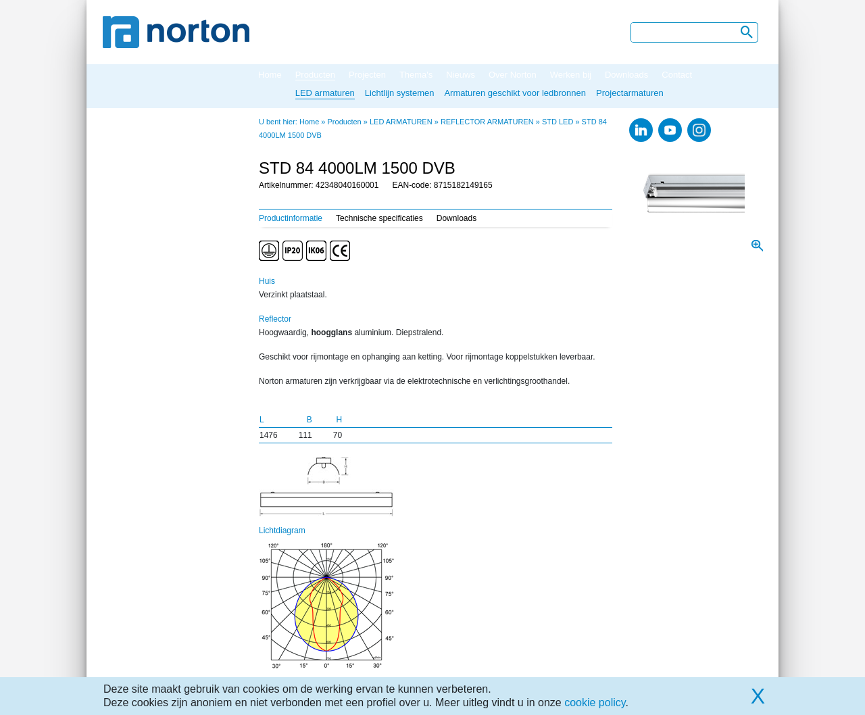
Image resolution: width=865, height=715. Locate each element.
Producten (315, 75)
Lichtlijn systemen (400, 93)
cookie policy (594, 702)
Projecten (367, 75)
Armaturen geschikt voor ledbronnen (515, 93)
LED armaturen (325, 93)
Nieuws (460, 75)
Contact (677, 75)
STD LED (557, 122)
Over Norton (513, 75)
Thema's (415, 75)
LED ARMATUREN (401, 122)
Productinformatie (290, 218)
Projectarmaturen (630, 93)
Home (270, 75)
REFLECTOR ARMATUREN (487, 122)
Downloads (626, 75)
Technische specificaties (379, 218)
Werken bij (570, 75)
